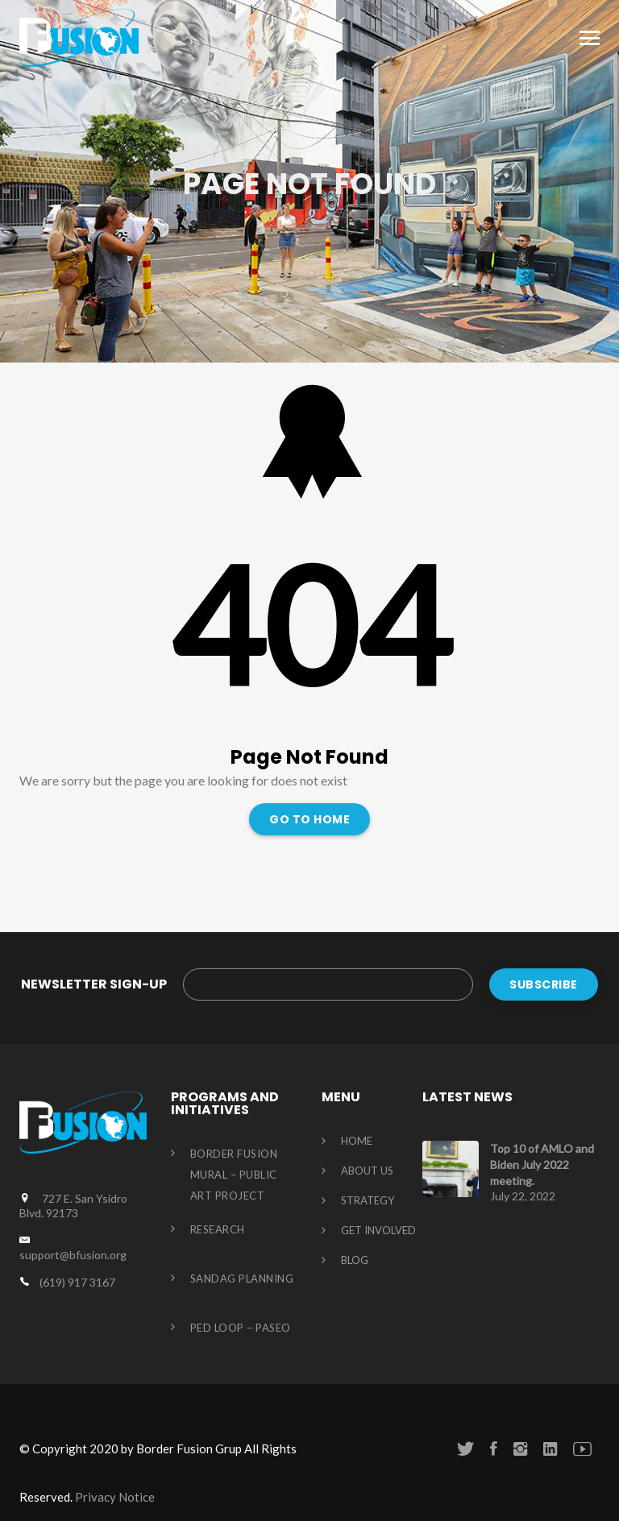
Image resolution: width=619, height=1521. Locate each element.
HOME (356, 1141)
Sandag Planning (242, 1278)
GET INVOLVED (378, 1231)
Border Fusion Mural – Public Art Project (234, 1174)
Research (217, 1229)
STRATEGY (367, 1201)
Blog (354, 1260)
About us (367, 1171)
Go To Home (309, 819)
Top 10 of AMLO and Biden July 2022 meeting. (542, 1164)
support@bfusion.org (73, 1255)
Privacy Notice (115, 1497)
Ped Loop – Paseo (240, 1327)
